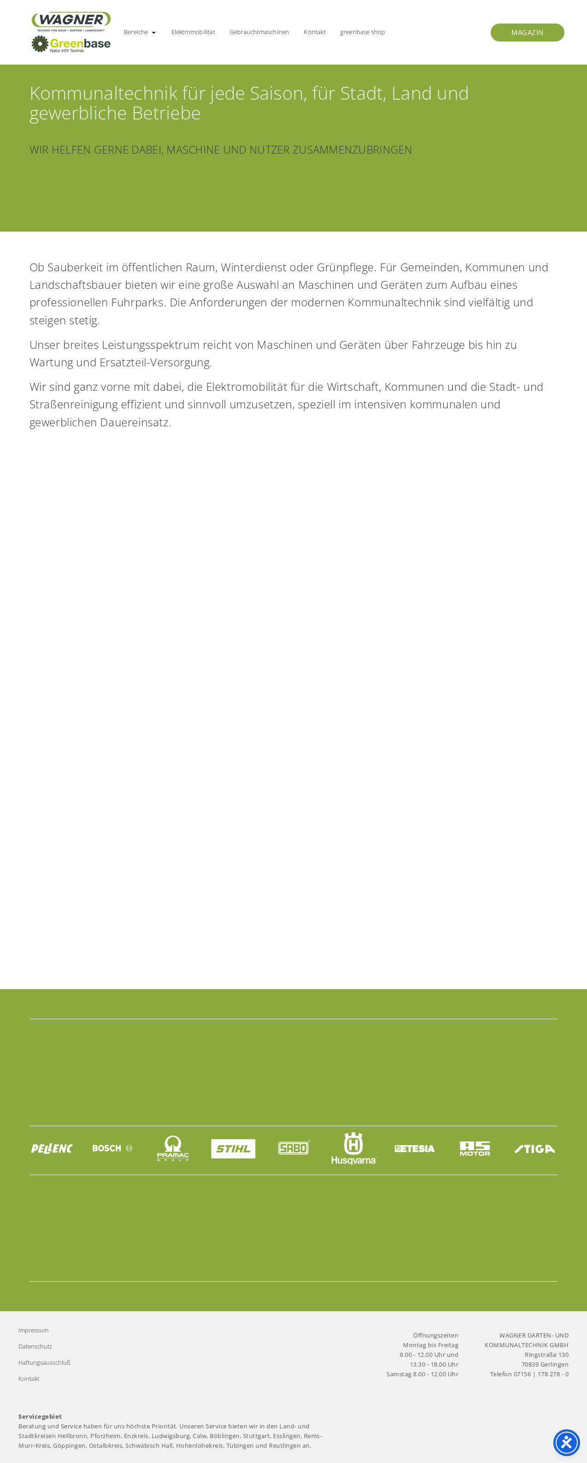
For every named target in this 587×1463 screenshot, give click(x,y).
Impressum (33, 1330)
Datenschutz (35, 1346)
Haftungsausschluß (44, 1362)
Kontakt (28, 1378)
